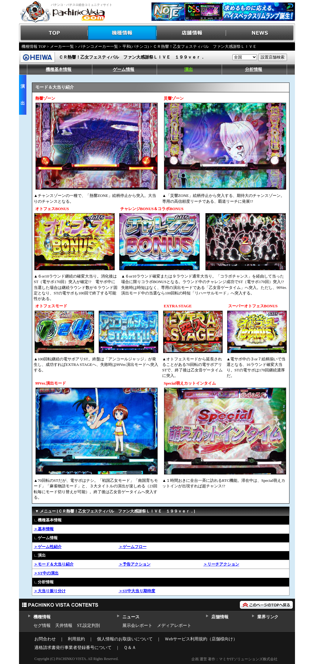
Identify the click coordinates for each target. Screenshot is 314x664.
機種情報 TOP (33, 46)
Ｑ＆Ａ (130, 647)
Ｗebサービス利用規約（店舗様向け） (201, 639)
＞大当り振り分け (50, 591)
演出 (188, 69)
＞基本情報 (44, 529)
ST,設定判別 (88, 625)
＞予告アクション (135, 564)
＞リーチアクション (221, 564)
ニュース (130, 617)
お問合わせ (45, 639)
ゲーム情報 (123, 69)
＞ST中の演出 (46, 573)
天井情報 (63, 625)
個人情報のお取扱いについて (125, 639)
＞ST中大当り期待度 (137, 591)
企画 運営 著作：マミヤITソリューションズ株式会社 (234, 659)
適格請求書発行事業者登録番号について (73, 647)
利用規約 (76, 639)
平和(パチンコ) (135, 46)
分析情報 (253, 69)
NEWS (260, 33)
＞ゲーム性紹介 (48, 546)
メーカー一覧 (62, 46)
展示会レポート (137, 625)
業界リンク (267, 617)
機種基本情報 (58, 69)
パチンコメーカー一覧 (98, 46)
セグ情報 (42, 625)
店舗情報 (191, 33)
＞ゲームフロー (133, 546)
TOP (53, 33)
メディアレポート (174, 625)
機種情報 (122, 33)
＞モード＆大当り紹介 (54, 564)
